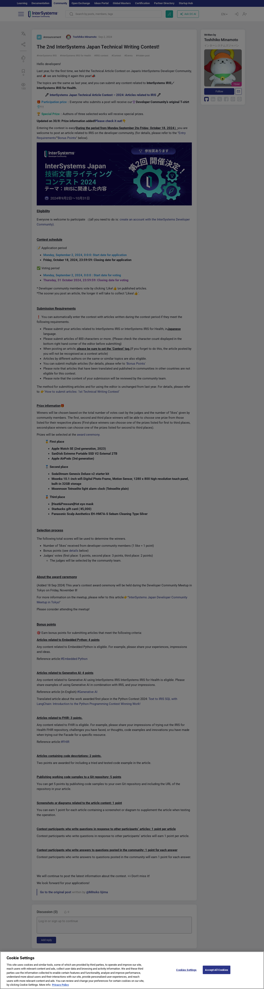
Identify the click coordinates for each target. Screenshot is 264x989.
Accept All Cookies (216, 972)
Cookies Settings (186, 972)
